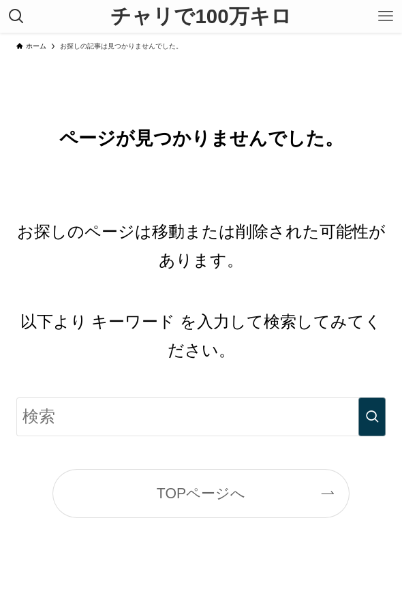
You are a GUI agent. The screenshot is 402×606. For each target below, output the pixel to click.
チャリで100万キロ (200, 16)
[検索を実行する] (372, 416)
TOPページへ (201, 493)
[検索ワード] (201, 416)
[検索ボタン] (16, 16)
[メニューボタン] (385, 16)
